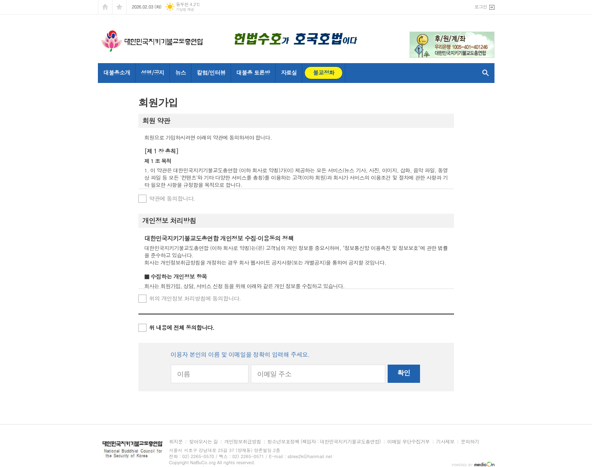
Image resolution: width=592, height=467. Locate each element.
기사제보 (445, 442)
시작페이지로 (105, 7)
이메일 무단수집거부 (408, 442)
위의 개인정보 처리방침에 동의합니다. (195, 298)
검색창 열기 (483, 72)
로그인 (480, 7)
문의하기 (470, 442)
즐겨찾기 (119, 7)
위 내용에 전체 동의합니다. (181, 327)
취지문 (176, 442)
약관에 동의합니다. (172, 198)
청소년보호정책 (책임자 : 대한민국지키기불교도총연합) (324, 442)
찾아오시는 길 (203, 442)
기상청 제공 (185, 9)
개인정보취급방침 (242, 442)
